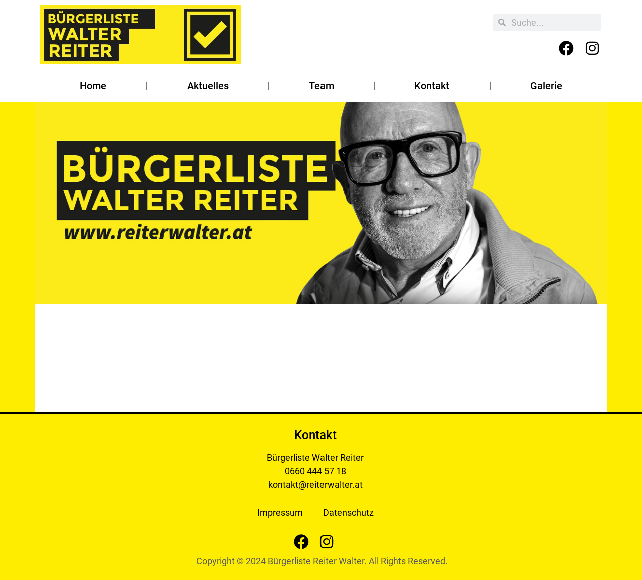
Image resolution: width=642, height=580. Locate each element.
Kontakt (431, 86)
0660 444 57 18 (315, 471)
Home (93, 86)
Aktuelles (208, 86)
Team (321, 86)
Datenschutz (348, 512)
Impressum (280, 512)
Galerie (546, 86)
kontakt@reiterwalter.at (315, 484)
